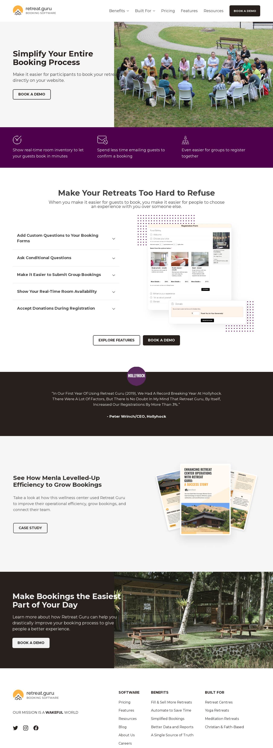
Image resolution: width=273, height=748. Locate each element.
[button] (66, 238)
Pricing (168, 11)
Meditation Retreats (222, 719)
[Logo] (34, 10)
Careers (125, 743)
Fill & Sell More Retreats (171, 702)
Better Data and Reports (172, 727)
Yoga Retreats (217, 710)
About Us (127, 735)
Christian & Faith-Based (224, 727)
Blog (123, 727)
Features (189, 11)
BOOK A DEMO (245, 11)
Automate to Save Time (171, 710)
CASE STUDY (32, 528)
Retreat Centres (218, 702)
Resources (214, 11)
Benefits (117, 11)
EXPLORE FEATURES (117, 340)
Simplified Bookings (167, 719)
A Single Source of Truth (172, 735)
